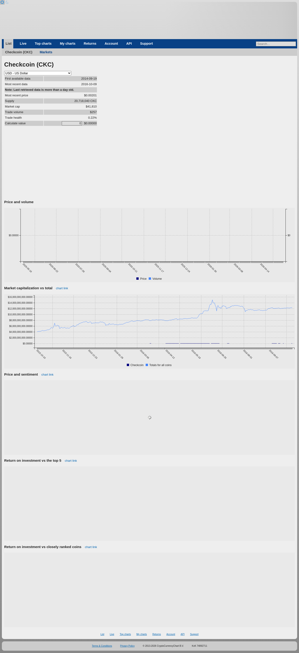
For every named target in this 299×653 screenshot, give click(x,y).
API (129, 43)
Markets (46, 52)
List (8, 43)
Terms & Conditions (102, 646)
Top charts (43, 43)
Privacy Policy (127, 646)
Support (146, 43)
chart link (62, 288)
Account (111, 43)
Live (23, 43)
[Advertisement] (149, 163)
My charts (68, 43)
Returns (90, 43)
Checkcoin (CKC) (18, 52)
